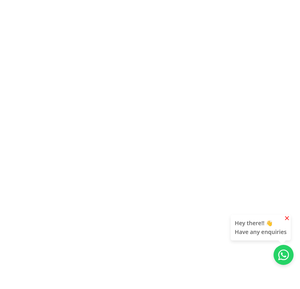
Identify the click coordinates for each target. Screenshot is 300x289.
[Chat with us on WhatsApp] (284, 255)
